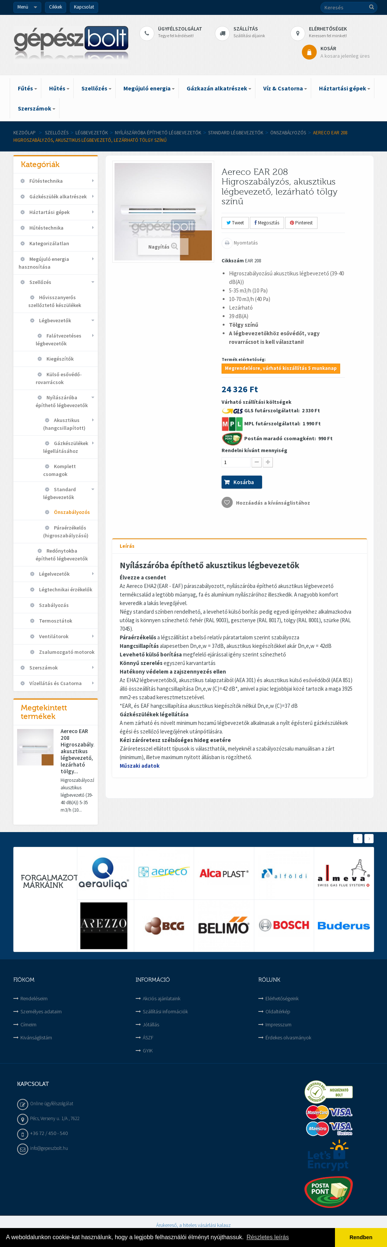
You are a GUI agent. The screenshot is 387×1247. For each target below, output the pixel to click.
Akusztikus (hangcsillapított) (64, 424)
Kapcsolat (84, 7)
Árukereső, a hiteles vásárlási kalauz (193, 1225)
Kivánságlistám (36, 1037)
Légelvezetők (54, 573)
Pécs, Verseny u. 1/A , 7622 (55, 1118)
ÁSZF (148, 1037)
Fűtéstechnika (45, 181)
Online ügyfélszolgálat (51, 1103)
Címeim (28, 1024)
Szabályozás (53, 605)
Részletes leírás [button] (267, 1237)
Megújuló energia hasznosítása (44, 263)
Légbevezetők (91, 133)
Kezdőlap (24, 133)
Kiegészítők (59, 358)
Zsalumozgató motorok (66, 652)
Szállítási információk (165, 1011)
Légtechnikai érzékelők (65, 589)
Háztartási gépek (49, 212)
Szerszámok (43, 667)
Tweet (235, 223)
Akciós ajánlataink (161, 998)
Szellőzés (56, 133)
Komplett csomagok (59, 470)
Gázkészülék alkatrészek (57, 196)
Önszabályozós (288, 133)
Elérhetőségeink (282, 998)
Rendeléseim (34, 998)
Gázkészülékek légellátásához (65, 447)
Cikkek (55, 7)
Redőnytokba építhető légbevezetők (62, 554)
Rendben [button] (361, 1237)
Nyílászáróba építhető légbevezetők (158, 133)
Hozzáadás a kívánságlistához (272, 502)
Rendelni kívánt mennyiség (254, 450)
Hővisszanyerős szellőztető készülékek (54, 301)
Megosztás (267, 223)
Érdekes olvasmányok (288, 1037)
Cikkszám (233, 261)
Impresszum (278, 1024)
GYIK (148, 1050)
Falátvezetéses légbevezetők (58, 339)
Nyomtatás (245, 242)
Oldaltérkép (277, 1011)
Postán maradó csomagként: (280, 438)
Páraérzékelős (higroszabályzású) (65, 531)
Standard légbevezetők (235, 133)
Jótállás (151, 1024)
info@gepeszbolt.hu (49, 1148)
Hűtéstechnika (46, 227)
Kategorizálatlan (48, 243)
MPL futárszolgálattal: (273, 423)
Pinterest (301, 223)
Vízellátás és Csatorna (55, 683)
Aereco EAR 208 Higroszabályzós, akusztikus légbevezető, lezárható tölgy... (77, 751)
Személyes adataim (41, 1011)
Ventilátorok (53, 636)
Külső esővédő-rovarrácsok (59, 378)
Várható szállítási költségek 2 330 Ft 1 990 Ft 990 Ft (277, 453)
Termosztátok (55, 620)
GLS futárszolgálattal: (272, 410)
